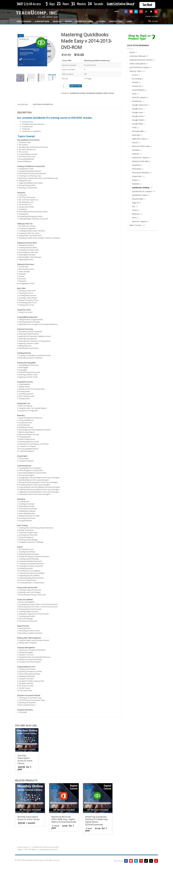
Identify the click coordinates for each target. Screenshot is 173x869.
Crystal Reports (138, 90)
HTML (134, 127)
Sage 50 (135, 202)
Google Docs (137, 108)
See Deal (147, 5)
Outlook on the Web (140, 161)
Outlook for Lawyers (140, 157)
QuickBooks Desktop (78, 93)
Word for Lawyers (139, 221)
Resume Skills (137, 199)
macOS (135, 142)
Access (135, 75)
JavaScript (136, 135)
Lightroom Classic (139, 139)
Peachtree (136, 165)
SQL (133, 206)
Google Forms (138, 116)
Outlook (135, 154)
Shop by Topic (135, 71)
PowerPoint (137, 176)
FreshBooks (137, 101)
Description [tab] (23, 104)
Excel (134, 93)
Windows (135, 214)
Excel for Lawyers (139, 97)
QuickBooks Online (139, 195)
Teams (135, 210)
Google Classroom (139, 105)
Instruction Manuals (137, 56)
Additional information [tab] (43, 104)
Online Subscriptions (137, 63)
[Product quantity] (64, 86)
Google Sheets (138, 120)
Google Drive (137, 112)
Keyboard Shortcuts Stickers (140, 60)
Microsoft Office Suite (141, 146)
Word (134, 217)
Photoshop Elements (140, 172)
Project (135, 180)
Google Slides (137, 124)
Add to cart (75, 86)
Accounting (136, 78)
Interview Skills (138, 131)
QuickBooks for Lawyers (142, 191)
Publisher (135, 184)
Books (132, 52)
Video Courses (108, 93)
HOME (116, 11)
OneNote (136, 150)
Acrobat (135, 82)
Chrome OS (136, 86)
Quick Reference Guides (139, 67)
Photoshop (136, 169)
